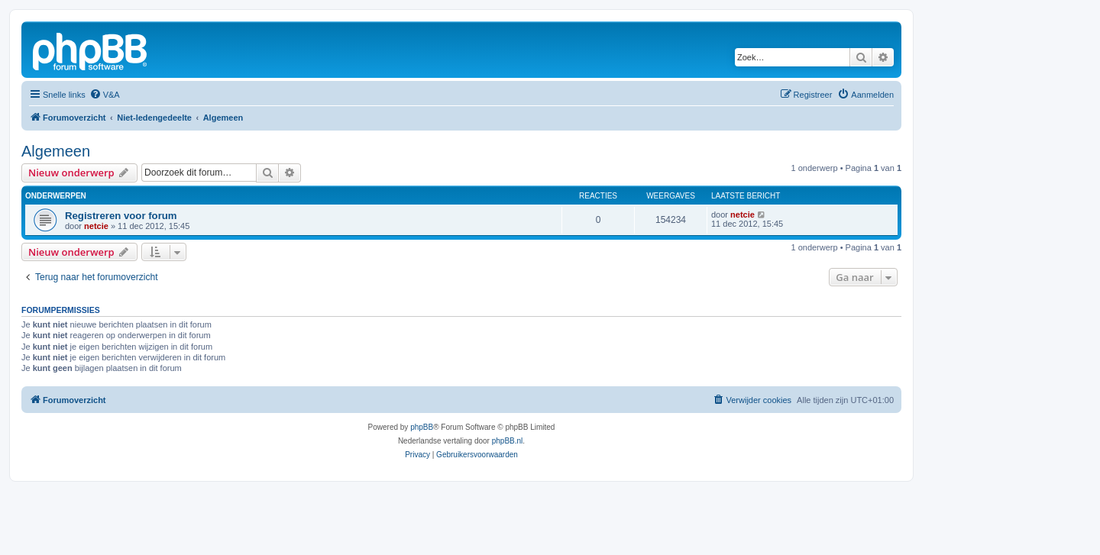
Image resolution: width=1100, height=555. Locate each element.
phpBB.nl (507, 441)
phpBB (421, 427)
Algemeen (55, 151)
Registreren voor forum (121, 215)
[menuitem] (104, 95)
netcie (96, 226)
